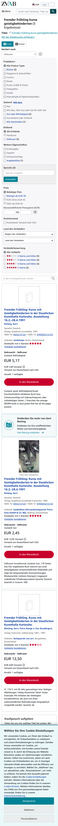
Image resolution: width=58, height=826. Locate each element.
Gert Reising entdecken (31, 432)
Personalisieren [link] (29, 818)
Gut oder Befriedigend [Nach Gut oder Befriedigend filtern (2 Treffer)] (17, 114)
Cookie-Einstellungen (36, 776)
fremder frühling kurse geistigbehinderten (35, 32)
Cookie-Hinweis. (12, 786)
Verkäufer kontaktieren (15, 346)
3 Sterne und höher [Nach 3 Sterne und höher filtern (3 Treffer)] (23, 259)
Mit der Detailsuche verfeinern (18, 37)
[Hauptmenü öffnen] (7, 11)
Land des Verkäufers (14, 240)
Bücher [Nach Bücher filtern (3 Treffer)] (10, 69)
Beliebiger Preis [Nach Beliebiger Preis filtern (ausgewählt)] (13, 192)
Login (44, 4)
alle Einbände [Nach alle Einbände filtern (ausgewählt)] (12, 131)
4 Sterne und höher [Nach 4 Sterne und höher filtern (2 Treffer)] (23, 263)
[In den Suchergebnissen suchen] (29, 278)
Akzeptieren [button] (29, 800)
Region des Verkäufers (15, 234)
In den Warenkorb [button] (29, 381)
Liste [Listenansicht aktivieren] (7, 44)
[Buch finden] (53, 11)
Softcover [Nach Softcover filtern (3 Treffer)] (11, 139)
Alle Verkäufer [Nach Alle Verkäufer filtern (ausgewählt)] (14, 252)
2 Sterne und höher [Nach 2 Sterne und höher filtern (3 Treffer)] (23, 256)
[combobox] (33, 11)
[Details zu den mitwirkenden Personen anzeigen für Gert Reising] (11, 323)
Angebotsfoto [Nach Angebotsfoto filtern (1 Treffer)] (13, 160)
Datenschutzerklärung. (15, 795)
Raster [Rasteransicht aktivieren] (20, 44)
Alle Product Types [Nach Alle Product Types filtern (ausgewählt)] (14, 65)
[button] (53, 278)
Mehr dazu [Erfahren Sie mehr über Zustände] (17, 102)
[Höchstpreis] (26, 212)
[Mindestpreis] (9, 212)
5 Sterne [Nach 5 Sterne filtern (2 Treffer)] (18, 267)
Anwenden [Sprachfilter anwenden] (11, 179)
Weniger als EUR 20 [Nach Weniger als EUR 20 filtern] (15, 195)
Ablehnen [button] (29, 809)
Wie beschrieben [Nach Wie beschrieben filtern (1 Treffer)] (15, 121)
